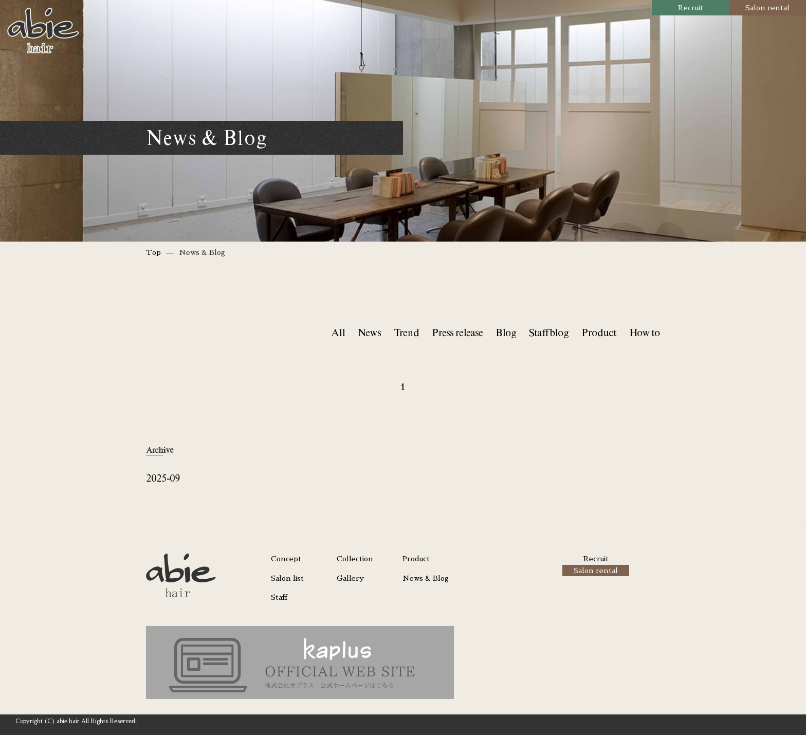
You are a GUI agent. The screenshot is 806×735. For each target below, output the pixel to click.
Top (153, 252)
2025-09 (163, 477)
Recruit (690, 7)
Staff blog (549, 332)
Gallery (350, 578)
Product (598, 332)
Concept (286, 558)
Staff (279, 597)
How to (644, 332)
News (369, 332)
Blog (506, 332)
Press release (457, 332)
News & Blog (425, 578)
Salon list (287, 578)
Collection (355, 558)
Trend (406, 332)
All (338, 332)
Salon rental (767, 7)
